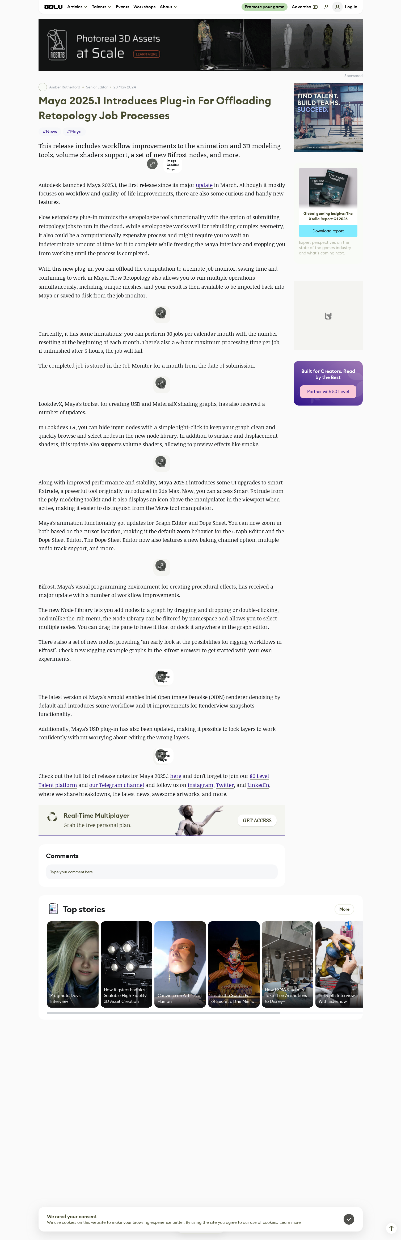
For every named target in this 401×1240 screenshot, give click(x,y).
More (344, 909)
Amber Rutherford (64, 87)
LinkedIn (258, 785)
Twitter (225, 785)
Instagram (200, 785)
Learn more (290, 1222)
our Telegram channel (116, 785)
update (204, 185)
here (175, 775)
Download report (328, 230)
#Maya (74, 131)
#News (50, 131)
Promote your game (264, 7)
